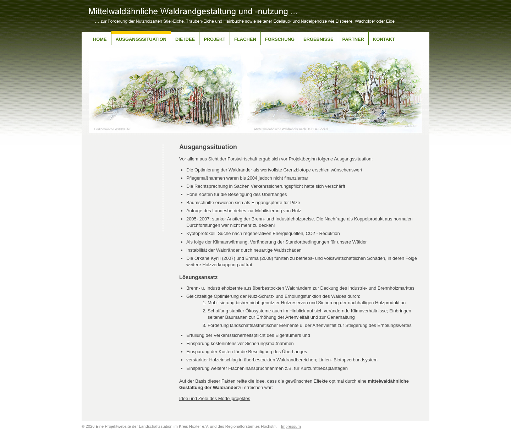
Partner (353, 39)
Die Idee (185, 39)
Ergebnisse (318, 39)
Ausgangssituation (141, 39)
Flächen (245, 39)
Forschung (280, 39)
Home (100, 39)
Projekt (214, 39)
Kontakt (384, 39)
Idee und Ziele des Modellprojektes (214, 398)
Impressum (291, 426)
